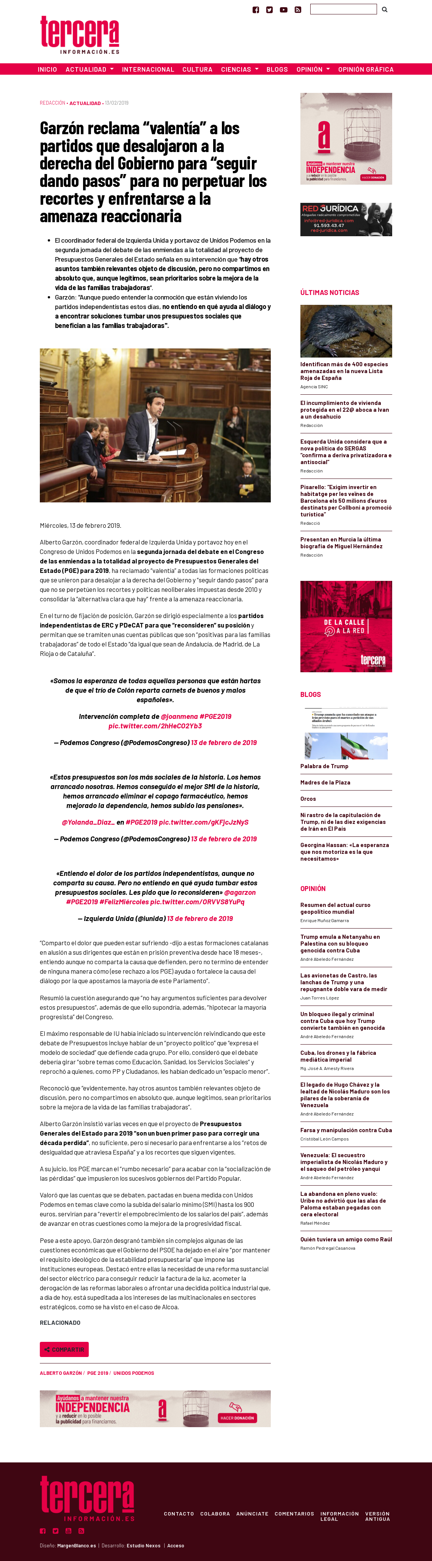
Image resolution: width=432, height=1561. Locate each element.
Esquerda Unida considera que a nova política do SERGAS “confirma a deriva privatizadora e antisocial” (346, 451)
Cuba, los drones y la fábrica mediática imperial (338, 1056)
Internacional (148, 69)
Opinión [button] (310, 69)
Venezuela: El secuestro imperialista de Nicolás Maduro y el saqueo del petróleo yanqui (344, 1162)
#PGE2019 (215, 716)
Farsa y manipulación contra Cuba (346, 1129)
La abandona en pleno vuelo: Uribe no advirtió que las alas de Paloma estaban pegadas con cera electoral (343, 1203)
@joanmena (179, 716)
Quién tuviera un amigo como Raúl (346, 1239)
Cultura (197, 69)
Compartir (64, 1349)
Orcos (308, 798)
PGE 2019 (97, 1373)
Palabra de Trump (324, 765)
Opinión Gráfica (366, 69)
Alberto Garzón (61, 1373)
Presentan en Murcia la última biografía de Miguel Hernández (341, 542)
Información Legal (339, 1516)
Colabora (215, 1513)
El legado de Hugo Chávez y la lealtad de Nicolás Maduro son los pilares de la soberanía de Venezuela (345, 1094)
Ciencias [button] (237, 69)
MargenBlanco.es (76, 1545)
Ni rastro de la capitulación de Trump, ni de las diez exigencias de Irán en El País (343, 821)
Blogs (277, 69)
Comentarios (294, 1513)
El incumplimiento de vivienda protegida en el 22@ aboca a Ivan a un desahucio (344, 409)
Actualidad (85, 103)
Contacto (179, 1513)
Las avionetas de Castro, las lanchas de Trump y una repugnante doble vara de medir (343, 982)
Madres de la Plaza (325, 782)
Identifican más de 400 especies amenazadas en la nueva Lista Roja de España (344, 371)
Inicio (47, 69)
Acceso (175, 1545)
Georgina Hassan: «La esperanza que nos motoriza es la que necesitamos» (344, 851)
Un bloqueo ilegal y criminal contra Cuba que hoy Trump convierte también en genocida (342, 1020)
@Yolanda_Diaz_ (88, 821)
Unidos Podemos (133, 1373)
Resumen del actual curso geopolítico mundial (335, 908)
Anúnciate (252, 1513)
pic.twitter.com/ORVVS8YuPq (197, 901)
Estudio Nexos (143, 1545)
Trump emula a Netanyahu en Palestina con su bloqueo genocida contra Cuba (340, 943)
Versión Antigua (377, 1516)
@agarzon (240, 892)
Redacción (52, 103)
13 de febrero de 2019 (224, 742)
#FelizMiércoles (124, 901)
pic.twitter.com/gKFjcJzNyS (203, 821)
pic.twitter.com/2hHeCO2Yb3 (155, 725)
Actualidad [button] (87, 69)
